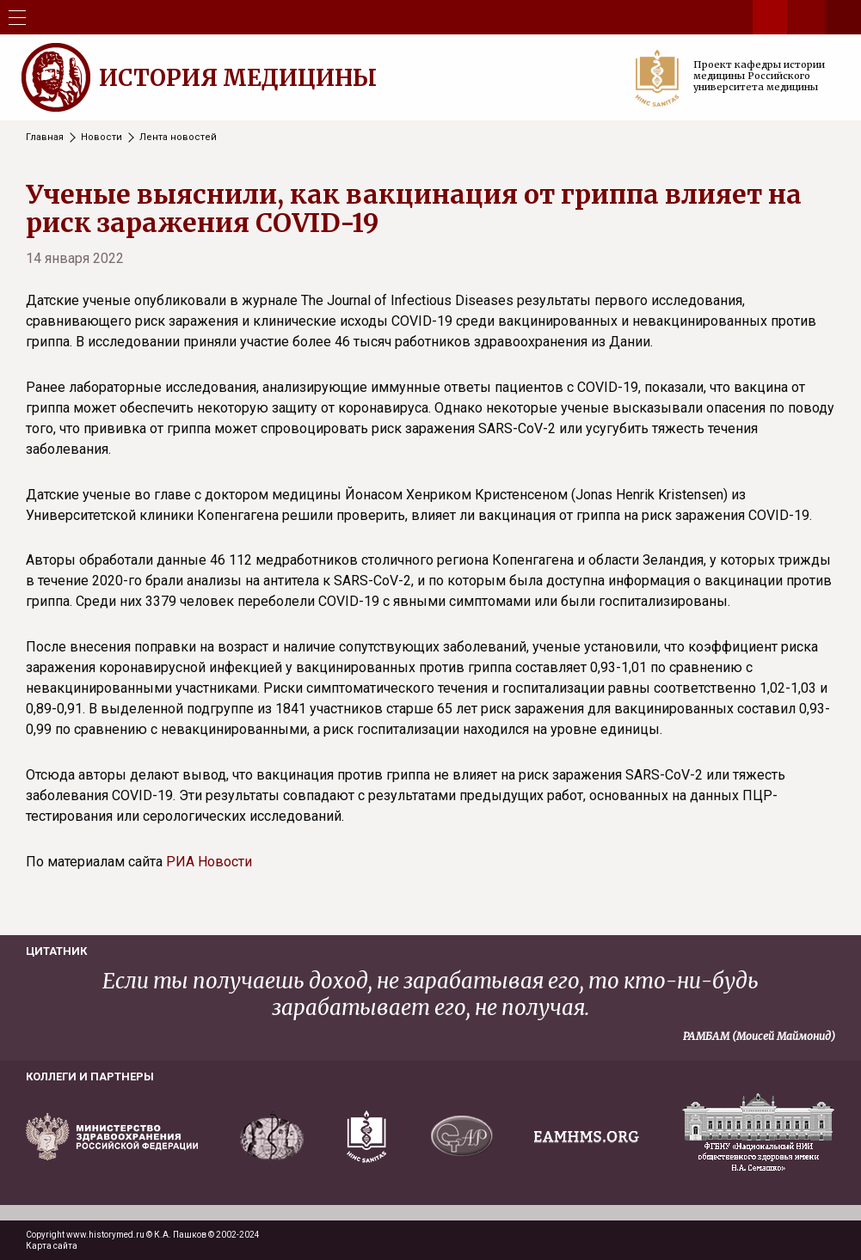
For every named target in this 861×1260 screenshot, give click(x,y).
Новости (101, 137)
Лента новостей (178, 137)
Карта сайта (51, 1246)
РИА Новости (209, 861)
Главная (45, 137)
